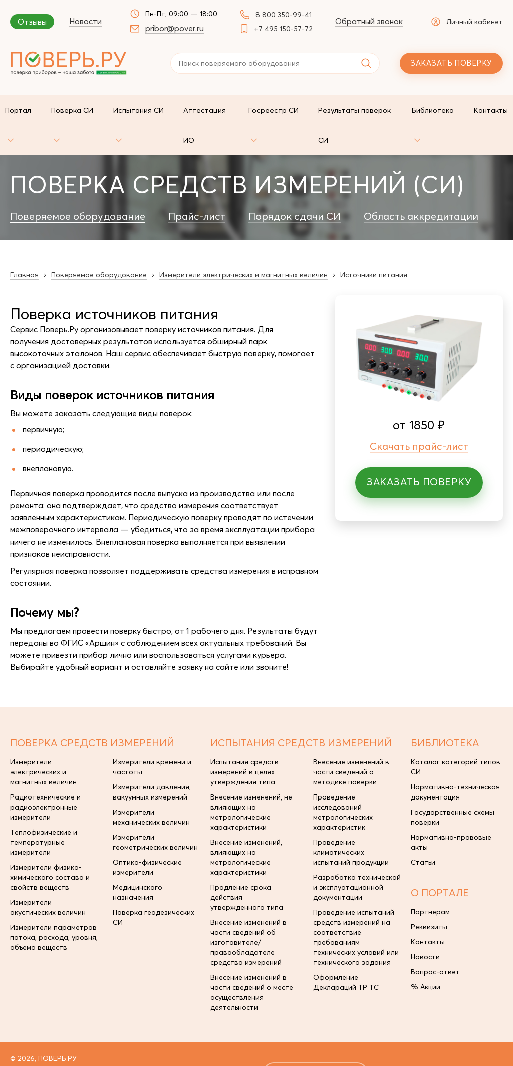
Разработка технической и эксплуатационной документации (357, 857)
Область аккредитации (421, 186)
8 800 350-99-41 (283, 14)
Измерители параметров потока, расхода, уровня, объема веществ (54, 907)
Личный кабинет (467, 21)
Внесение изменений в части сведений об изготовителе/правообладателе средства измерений (248, 912)
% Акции (425, 956)
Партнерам (430, 881)
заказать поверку (316, 1042)
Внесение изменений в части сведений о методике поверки (351, 741)
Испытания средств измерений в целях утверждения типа (244, 741)
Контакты (428, 911)
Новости (85, 21)
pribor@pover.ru (174, 28)
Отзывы (32, 22)
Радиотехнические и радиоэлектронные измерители (45, 776)
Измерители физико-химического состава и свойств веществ (50, 847)
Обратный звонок (369, 21)
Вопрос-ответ (435, 941)
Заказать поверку (451, 63)
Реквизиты (429, 896)
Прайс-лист (196, 186)
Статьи (423, 832)
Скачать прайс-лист (419, 416)
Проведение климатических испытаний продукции (351, 822)
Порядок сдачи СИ (294, 186)
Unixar (463, 1043)
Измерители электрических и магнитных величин (43, 741)
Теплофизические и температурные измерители (43, 812)
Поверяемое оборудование (77, 186)
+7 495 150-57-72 (283, 28)
